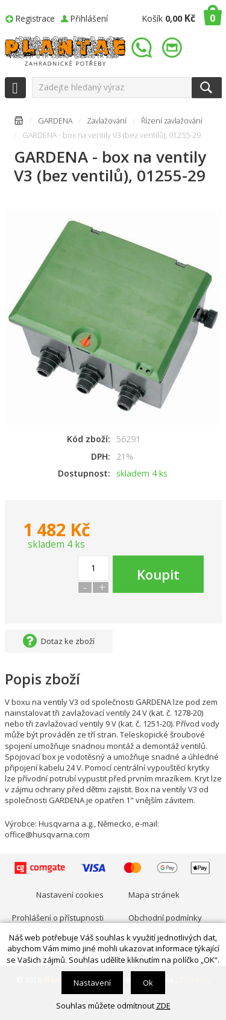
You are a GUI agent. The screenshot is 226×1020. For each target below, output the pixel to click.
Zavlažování (107, 121)
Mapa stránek (154, 894)
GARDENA (55, 121)
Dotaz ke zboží (68, 641)
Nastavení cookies (70, 894)
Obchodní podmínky (165, 917)
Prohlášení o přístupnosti (58, 917)
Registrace (35, 18)
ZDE (163, 1005)
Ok (148, 982)
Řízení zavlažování (171, 121)
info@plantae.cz (174, 47)
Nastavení (92, 982)
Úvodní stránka (19, 123)
